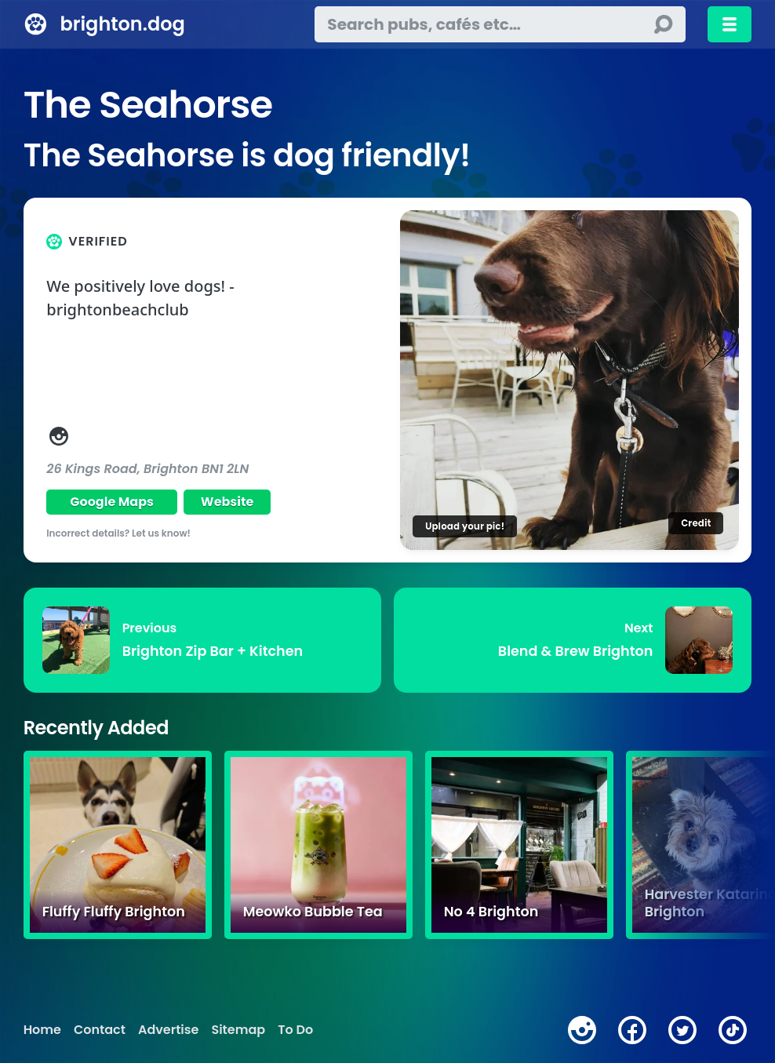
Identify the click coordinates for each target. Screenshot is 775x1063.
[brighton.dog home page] (36, 24)
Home (42, 1030)
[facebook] (632, 1030)
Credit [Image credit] (696, 523)
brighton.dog (122, 24)
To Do (295, 1030)
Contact (100, 1030)
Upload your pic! (464, 526)
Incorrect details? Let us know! (118, 533)
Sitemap (238, 1030)
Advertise (168, 1030)
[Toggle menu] (729, 24)
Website (227, 502)
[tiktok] (732, 1030)
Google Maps (112, 502)
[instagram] (582, 1030)
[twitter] (682, 1030)
